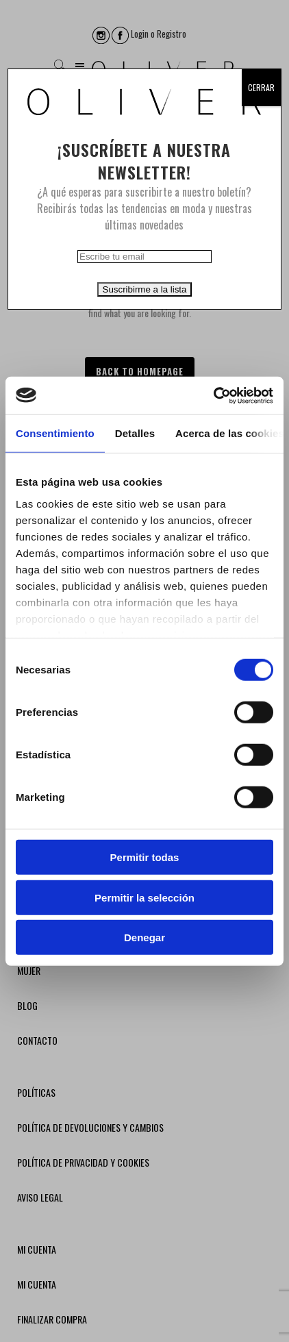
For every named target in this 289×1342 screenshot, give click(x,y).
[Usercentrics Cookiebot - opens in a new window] (213, 395)
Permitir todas (144, 857)
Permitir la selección (144, 897)
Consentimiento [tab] (55, 433)
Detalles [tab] (135, 433)
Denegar (144, 937)
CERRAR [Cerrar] (261, 87)
